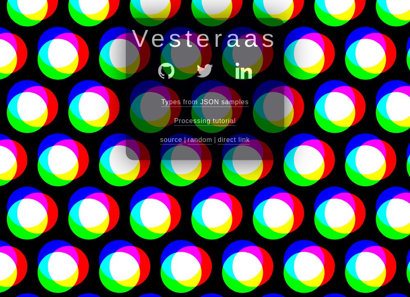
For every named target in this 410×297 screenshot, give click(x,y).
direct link (234, 139)
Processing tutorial (205, 120)
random (200, 139)
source (171, 139)
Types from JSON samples (204, 101)
